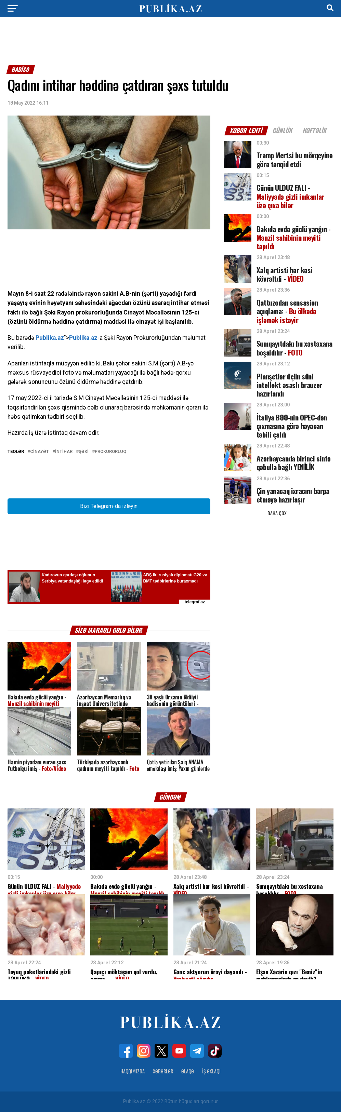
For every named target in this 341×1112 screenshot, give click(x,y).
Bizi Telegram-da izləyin (108, 506)
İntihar (64, 452)
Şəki (84, 452)
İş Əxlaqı (211, 1071)
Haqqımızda (132, 1071)
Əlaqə (187, 1071)
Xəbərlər (163, 1071)
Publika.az (50, 337)
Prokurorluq (110, 452)
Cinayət (39, 452)
